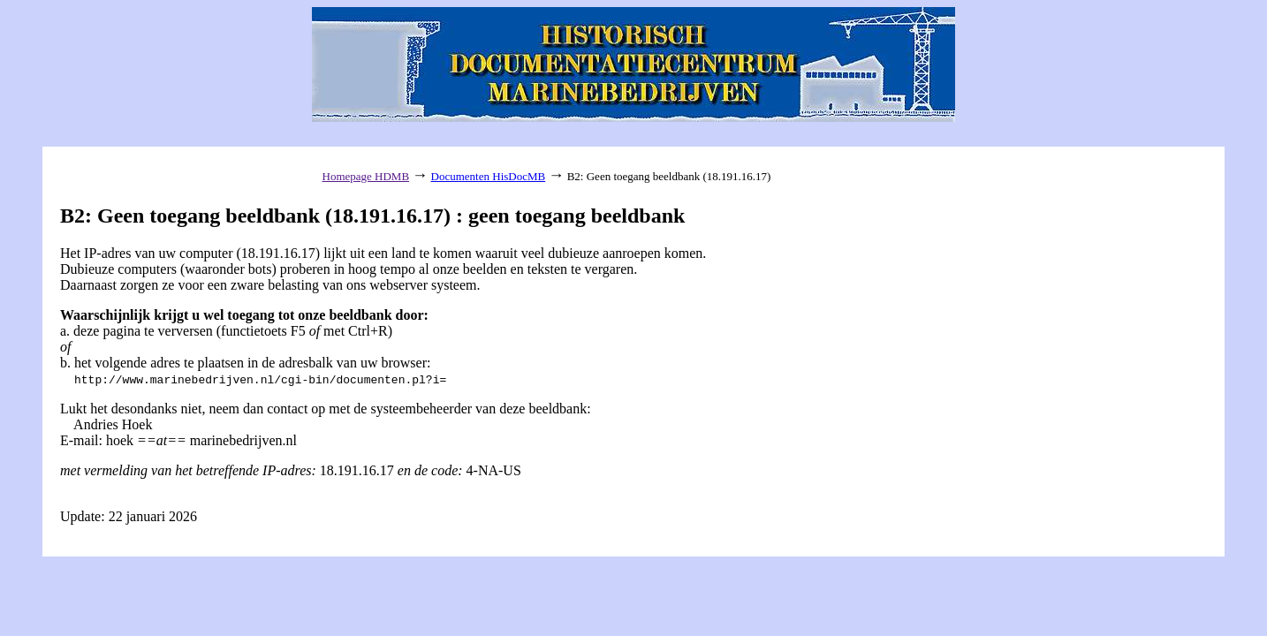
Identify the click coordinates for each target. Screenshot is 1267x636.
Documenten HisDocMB (488, 176)
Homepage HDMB (366, 176)
